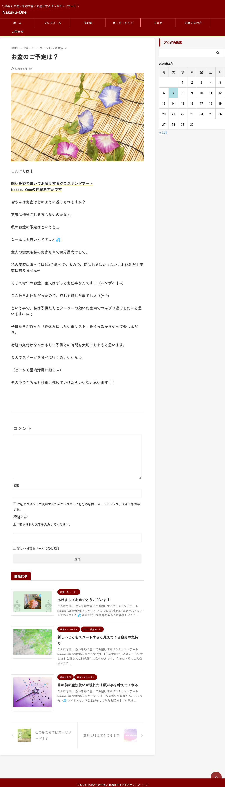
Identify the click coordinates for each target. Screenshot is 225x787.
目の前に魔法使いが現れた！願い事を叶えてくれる (98, 685)
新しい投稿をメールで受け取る (38, 548)
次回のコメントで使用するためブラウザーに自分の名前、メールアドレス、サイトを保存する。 (76, 506)
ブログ (158, 23)
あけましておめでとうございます (84, 599)
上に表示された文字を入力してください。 (42, 524)
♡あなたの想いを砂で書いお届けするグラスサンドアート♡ (112, 766)
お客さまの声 (193, 23)
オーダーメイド (123, 23)
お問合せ (17, 31)
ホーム (17, 23)
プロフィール (52, 23)
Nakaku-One (14, 12)
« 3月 (163, 132)
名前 (16, 485)
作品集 (87, 23)
